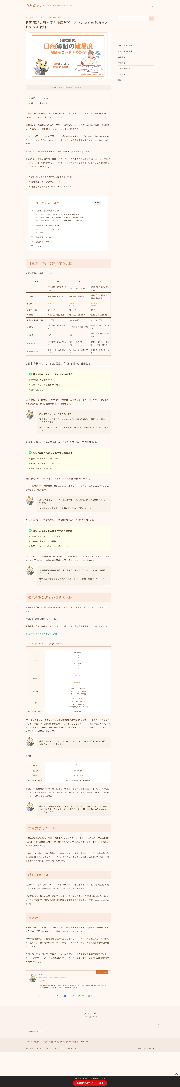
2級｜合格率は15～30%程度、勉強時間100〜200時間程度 (67, 217)
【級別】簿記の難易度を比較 (53, 210)
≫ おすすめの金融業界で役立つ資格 (42, 636)
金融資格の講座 (124, 68)
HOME (28, 1061)
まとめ (43, 248)
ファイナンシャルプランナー (56, 230)
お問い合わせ (61, 1068)
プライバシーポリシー (45, 1068)
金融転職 (121, 74)
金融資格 (53, 17)
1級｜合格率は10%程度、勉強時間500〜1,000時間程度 (66, 220)
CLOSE (97, 203)
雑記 (120, 80)
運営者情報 (29, 1068)
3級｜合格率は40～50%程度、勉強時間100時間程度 (65, 214)
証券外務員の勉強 (125, 45)
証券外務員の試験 (125, 51)
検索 (151, 18)
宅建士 (47, 233)
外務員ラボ (37, 5)
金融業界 (121, 57)
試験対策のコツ (47, 243)
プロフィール (74, 1068)
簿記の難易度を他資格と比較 (53, 226)
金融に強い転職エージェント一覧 (90, 1083)
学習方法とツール (48, 239)
